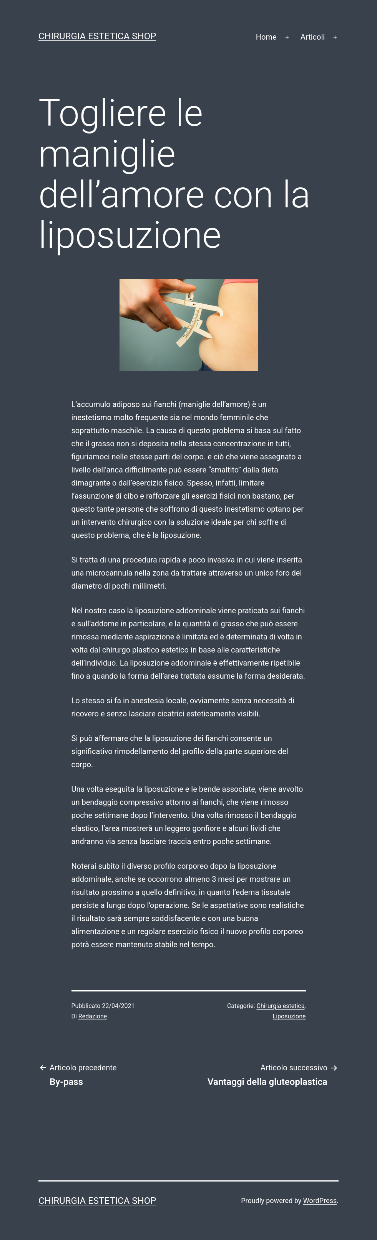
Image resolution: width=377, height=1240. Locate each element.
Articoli (313, 37)
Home (266, 37)
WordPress (320, 1201)
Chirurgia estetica (281, 1006)
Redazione (92, 1016)
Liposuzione (289, 1016)
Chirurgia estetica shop (97, 36)
